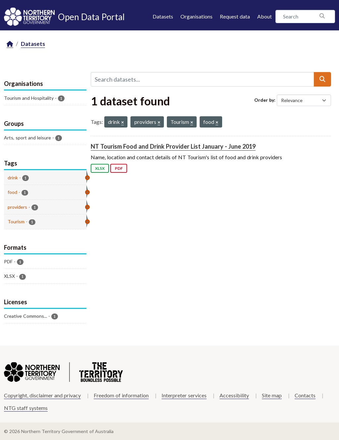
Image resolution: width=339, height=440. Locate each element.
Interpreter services (184, 395)
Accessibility (234, 395)
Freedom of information (121, 395)
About (264, 16)
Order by (264, 100)
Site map (272, 395)
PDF (119, 168)
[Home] (10, 44)
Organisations (196, 16)
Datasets (163, 16)
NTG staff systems (26, 408)
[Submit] (322, 79)
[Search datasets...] (202, 79)
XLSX (100, 168)
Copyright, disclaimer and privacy (42, 395)
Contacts (305, 395)
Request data (235, 16)
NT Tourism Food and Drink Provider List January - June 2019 (173, 146)
